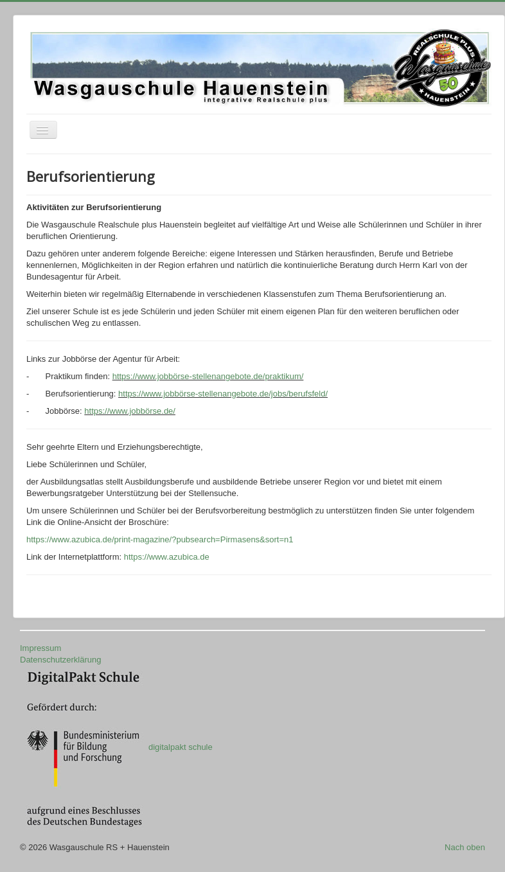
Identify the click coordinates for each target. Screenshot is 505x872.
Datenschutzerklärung (60, 659)
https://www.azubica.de (166, 557)
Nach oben (465, 847)
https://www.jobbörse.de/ (129, 411)
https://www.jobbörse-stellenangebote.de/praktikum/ (208, 376)
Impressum (40, 648)
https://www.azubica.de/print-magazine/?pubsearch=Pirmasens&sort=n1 (160, 539)
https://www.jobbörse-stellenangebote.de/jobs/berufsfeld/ (223, 393)
